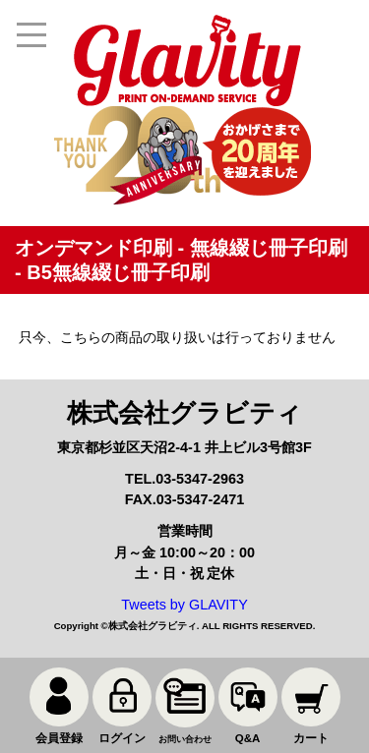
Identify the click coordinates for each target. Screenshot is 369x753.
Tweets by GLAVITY (184, 604)
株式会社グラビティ (152, 625)
